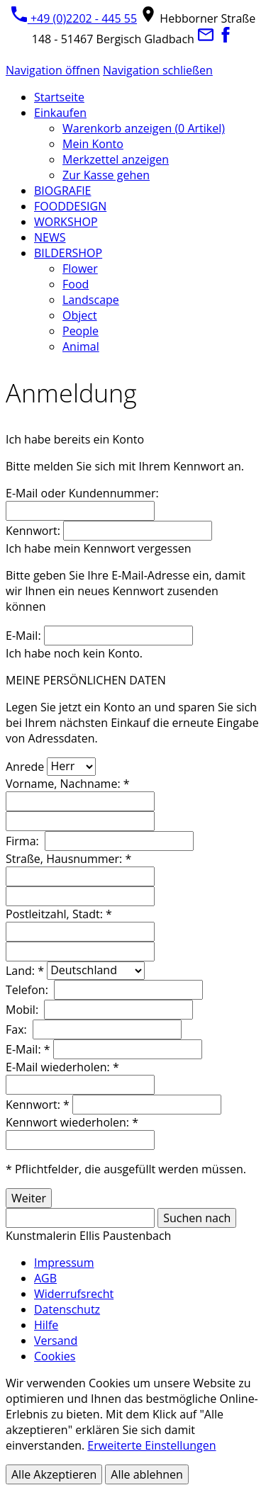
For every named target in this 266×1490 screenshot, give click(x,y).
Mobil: (23, 1009)
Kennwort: (33, 530)
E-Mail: (23, 635)
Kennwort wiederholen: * (72, 1122)
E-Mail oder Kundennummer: (82, 493)
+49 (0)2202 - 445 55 (74, 18)
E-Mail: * (28, 1049)
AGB (45, 1278)
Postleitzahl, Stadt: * (59, 914)
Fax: (18, 1029)
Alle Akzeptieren (53, 1474)
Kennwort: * (38, 1104)
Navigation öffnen (53, 70)
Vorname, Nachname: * (68, 783)
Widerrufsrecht (73, 1294)
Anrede (25, 766)
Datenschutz (67, 1309)
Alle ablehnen (146, 1474)
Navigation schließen (158, 70)
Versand (55, 1340)
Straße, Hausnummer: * (68, 859)
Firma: (24, 841)
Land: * (25, 970)
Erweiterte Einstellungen (151, 1445)
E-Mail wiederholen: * (62, 1067)
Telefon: (28, 990)
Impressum (64, 1262)
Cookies (54, 1356)
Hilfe (46, 1325)
